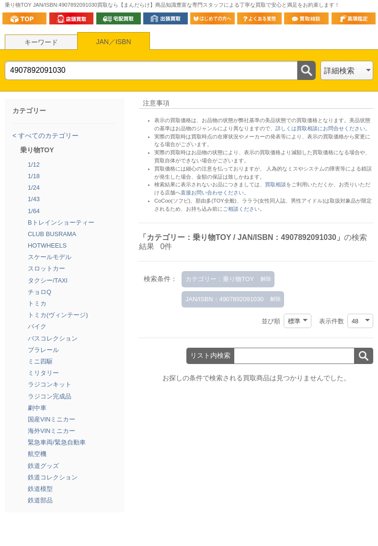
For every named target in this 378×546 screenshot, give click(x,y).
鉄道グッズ (43, 465)
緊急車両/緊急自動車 (57, 442)
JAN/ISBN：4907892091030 (224, 299)
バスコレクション (53, 338)
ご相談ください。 (244, 209)
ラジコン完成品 (49, 396)
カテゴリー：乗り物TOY (219, 279)
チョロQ (39, 292)
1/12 (34, 164)
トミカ (37, 303)
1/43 (34, 199)
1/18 (34, 176)
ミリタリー (43, 372)
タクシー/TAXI (48, 280)
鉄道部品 (40, 500)
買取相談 (275, 184)
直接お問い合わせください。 (215, 192)
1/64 (34, 211)
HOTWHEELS (47, 245)
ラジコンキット (49, 384)
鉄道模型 (40, 488)
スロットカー (46, 268)
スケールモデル (49, 257)
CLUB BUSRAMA (52, 234)
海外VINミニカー (51, 430)
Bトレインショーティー (61, 222)
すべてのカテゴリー (47, 135)
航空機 (37, 453)
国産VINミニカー (51, 419)
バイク (37, 326)
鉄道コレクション (53, 477)
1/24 (34, 187)
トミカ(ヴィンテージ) (58, 314)
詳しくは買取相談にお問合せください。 (322, 128)
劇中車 (37, 407)
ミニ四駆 (40, 361)
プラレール (43, 349)
